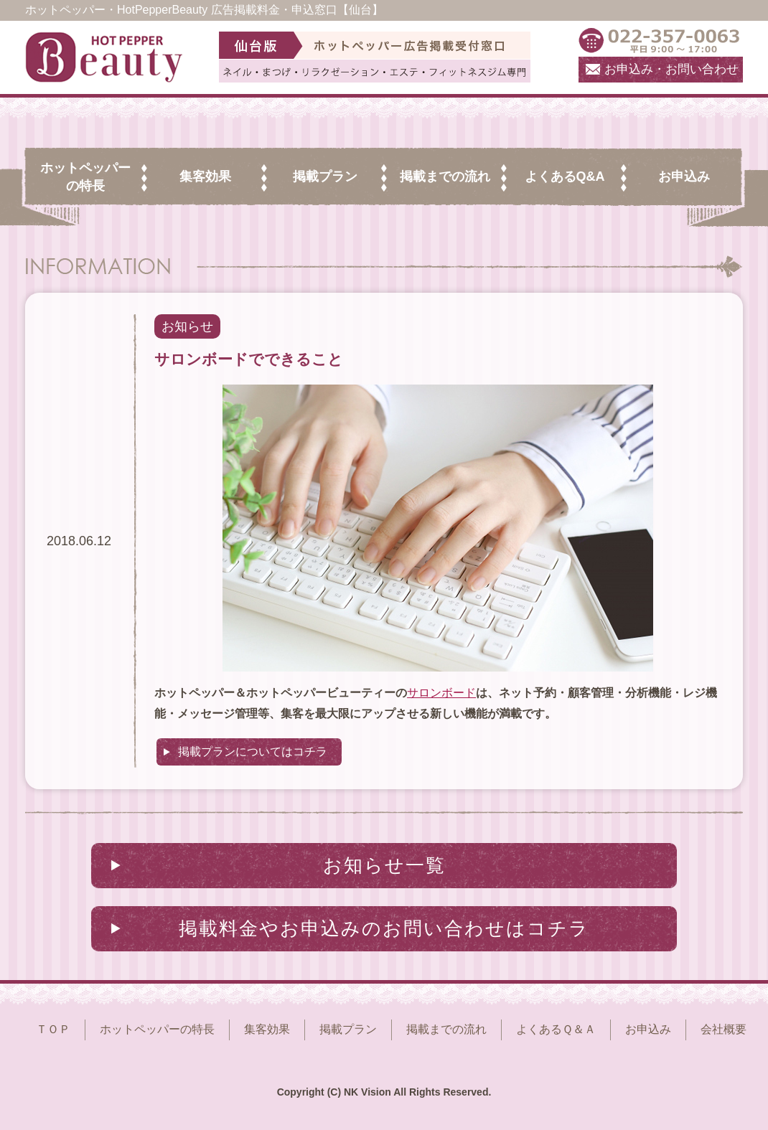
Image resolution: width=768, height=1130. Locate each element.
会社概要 (723, 1029)
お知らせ (187, 326)
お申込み (648, 1029)
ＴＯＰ (53, 1029)
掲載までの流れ (446, 1029)
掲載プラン (348, 1029)
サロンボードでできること (248, 359)
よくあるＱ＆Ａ (556, 1029)
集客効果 (267, 1029)
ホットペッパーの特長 (157, 1029)
